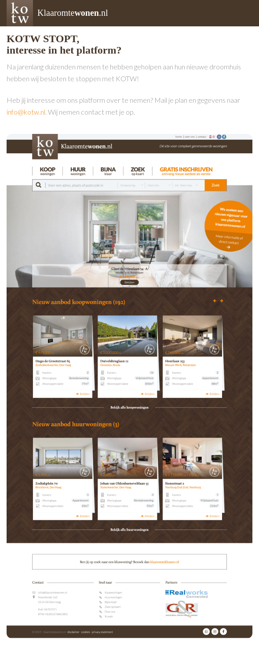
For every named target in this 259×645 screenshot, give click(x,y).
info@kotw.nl (26, 112)
